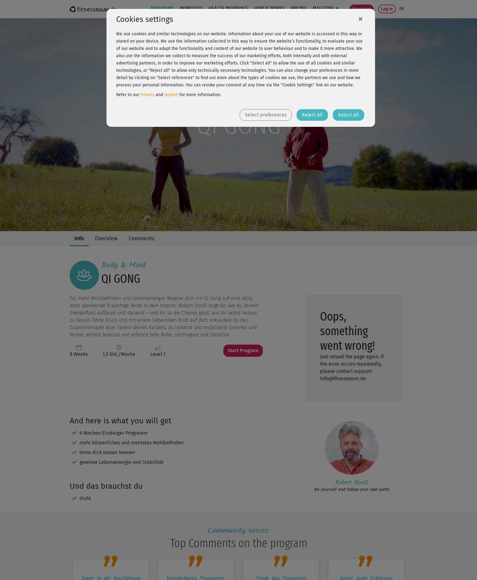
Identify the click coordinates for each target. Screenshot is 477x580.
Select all (348, 115)
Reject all (312, 115)
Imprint (171, 94)
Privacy (148, 94)
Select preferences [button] (266, 115)
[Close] (360, 18)
